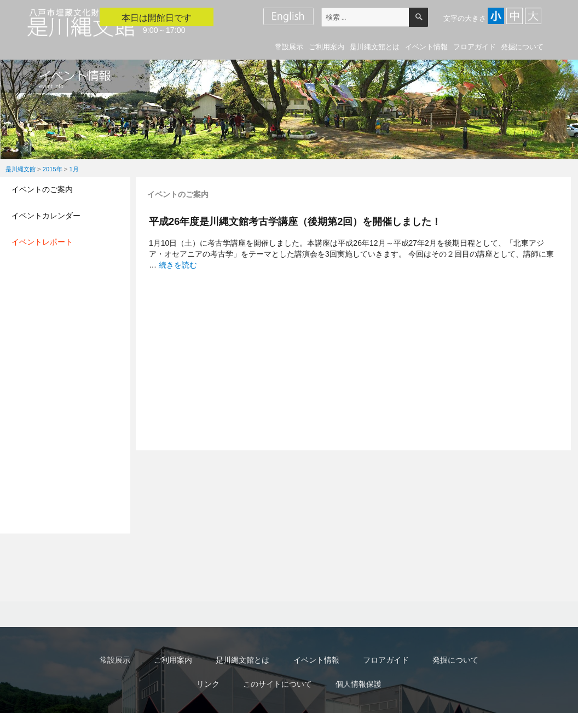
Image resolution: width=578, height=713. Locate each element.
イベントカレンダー (45, 215)
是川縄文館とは (375, 47)
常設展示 (289, 47)
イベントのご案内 (42, 189)
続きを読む (178, 264)
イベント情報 (426, 47)
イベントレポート (42, 241)
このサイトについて (277, 684)
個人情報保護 (359, 684)
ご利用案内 (326, 47)
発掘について (522, 47)
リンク (207, 684)
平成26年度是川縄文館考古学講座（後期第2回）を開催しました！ (295, 221)
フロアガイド (474, 47)
